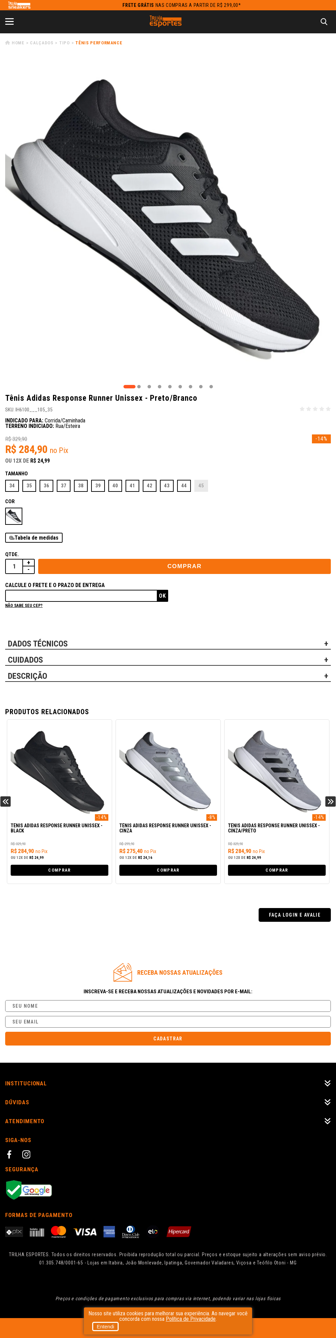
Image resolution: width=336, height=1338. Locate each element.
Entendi (105, 1326)
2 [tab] (139, 386)
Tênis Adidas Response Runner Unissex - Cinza (165, 828)
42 (149, 486)
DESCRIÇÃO (27, 676)
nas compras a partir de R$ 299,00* (181, 5)
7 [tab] (190, 386)
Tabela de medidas (36, 537)
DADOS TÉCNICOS (38, 644)
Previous (5, 801)
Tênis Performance (98, 42)
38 (81, 486)
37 (63, 486)
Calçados (41, 42)
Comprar (184, 566)
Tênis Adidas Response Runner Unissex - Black (56, 828)
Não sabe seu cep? (24, 606)
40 (115, 486)
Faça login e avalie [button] (295, 915)
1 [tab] (129, 386)
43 (167, 486)
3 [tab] (149, 386)
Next (330, 801)
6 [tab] (180, 386)
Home (18, 42)
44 (184, 486)
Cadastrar (168, 1038)
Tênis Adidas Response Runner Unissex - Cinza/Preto (274, 828)
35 (29, 486)
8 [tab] (201, 386)
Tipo (64, 42)
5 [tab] (170, 386)
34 (12, 486)
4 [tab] (159, 386)
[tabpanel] (168, 220)
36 (46, 486)
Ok (162, 596)
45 (201, 486)
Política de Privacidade (191, 1319)
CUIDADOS (25, 660)
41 (132, 486)
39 (98, 486)
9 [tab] (211, 386)
